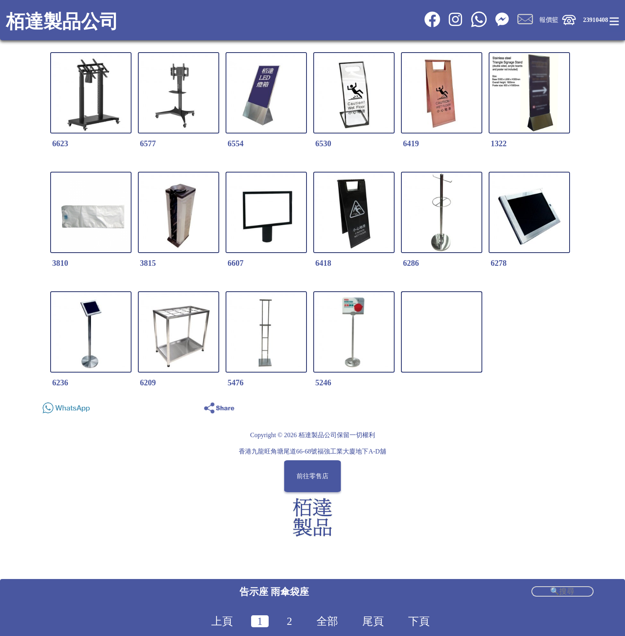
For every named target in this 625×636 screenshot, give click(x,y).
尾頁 (373, 621)
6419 (411, 143)
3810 (60, 263)
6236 (60, 382)
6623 (60, 143)
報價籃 (548, 19)
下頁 (419, 621)
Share (583, 405)
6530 (323, 143)
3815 (148, 263)
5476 (236, 382)
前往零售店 (312, 476)
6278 (499, 263)
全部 (327, 621)
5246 (323, 382)
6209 (148, 382)
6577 (148, 143)
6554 (236, 143)
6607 (236, 263)
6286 (411, 263)
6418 (323, 263)
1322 (499, 143)
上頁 (222, 621)
